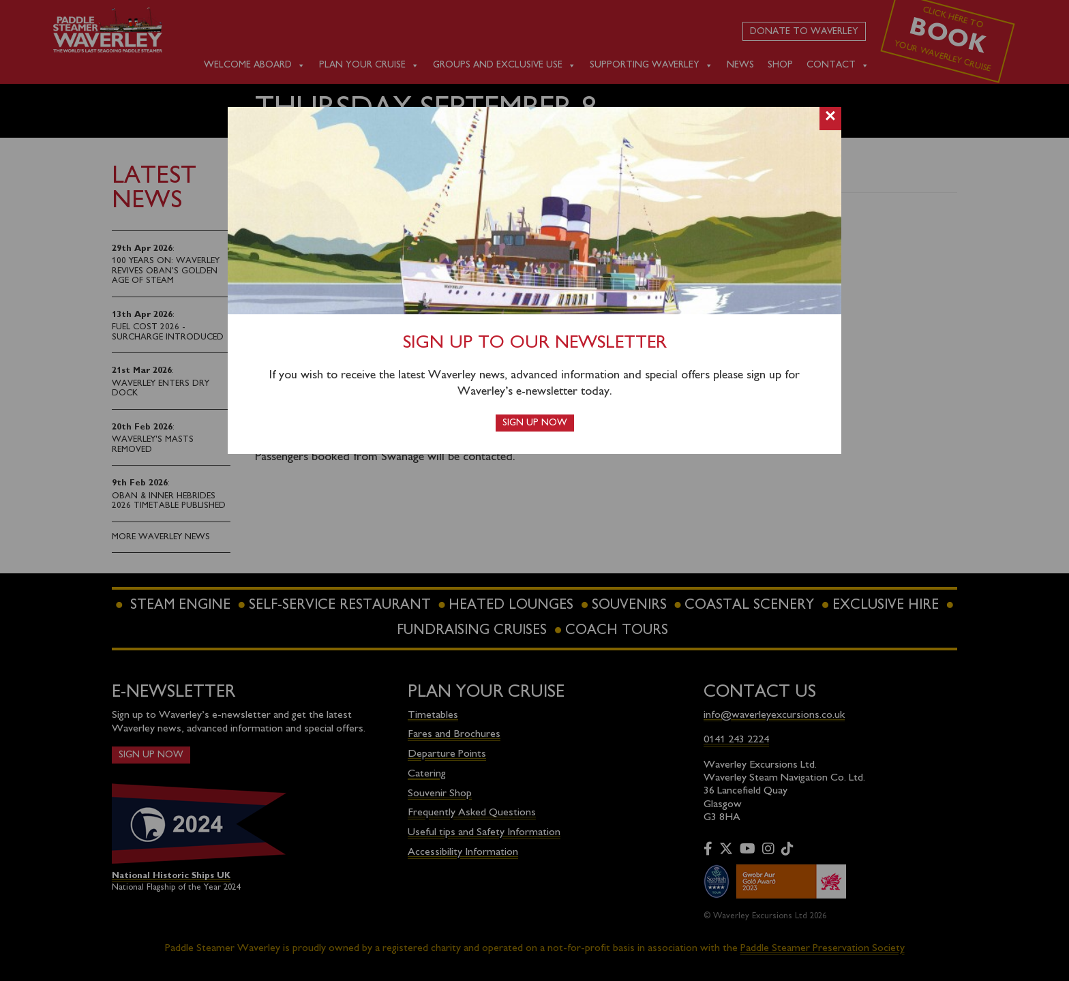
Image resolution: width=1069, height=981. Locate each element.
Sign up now (534, 423)
